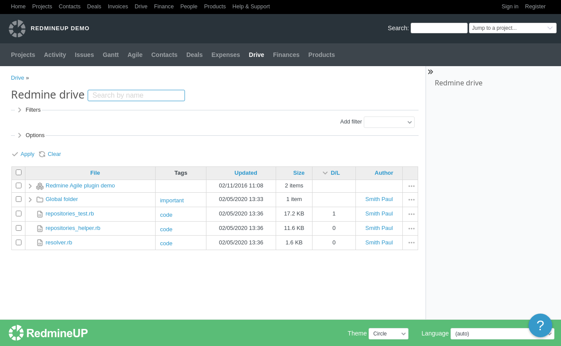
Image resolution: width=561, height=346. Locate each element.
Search (397, 28)
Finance (164, 7)
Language (435, 333)
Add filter (351, 122)
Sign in (510, 7)
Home (18, 7)
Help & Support (251, 7)
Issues (84, 54)
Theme (357, 333)
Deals (94, 7)
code (166, 215)
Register (535, 7)
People (188, 7)
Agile (135, 54)
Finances (286, 54)
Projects (42, 7)
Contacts (70, 7)
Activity (55, 54)
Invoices (118, 7)
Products (215, 7)
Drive (141, 7)
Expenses (225, 54)
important (172, 200)
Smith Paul (379, 199)
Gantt (111, 54)
